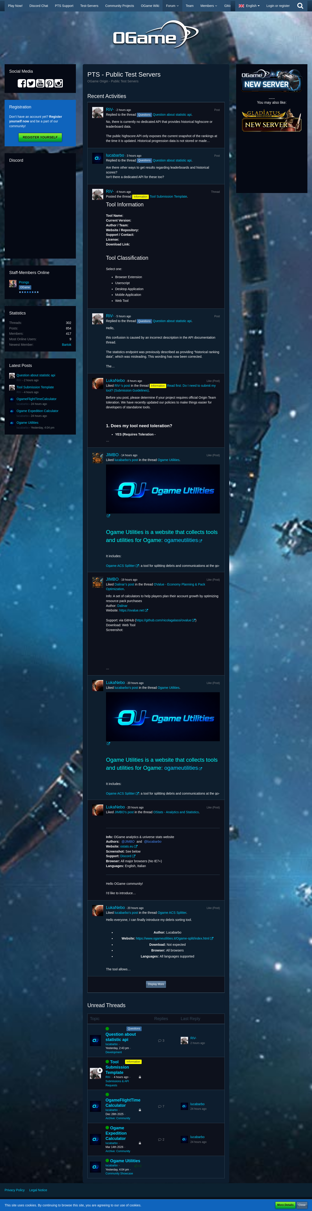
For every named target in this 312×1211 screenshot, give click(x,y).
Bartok (66, 344)
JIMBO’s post (124, 812)
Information (133, 1061)
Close (302, 1205)
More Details (285, 1205)
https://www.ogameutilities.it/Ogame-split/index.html (172, 938)
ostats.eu (126, 846)
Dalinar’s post (124, 584)
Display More (156, 984)
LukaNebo (115, 380)
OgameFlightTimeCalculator (37, 399)
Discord (125, 856)
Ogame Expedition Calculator (37, 411)
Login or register (278, 6)
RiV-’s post (122, 385)
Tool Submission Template (35, 387)
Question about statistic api (36, 375)
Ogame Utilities (27, 422)
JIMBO (112, 455)
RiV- (19, 380)
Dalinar (122, 606)
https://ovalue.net (131, 610)
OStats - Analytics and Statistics (176, 812)
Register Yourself (40, 137)
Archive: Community (118, 1118)
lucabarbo (23, 404)
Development (114, 1052)
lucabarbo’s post (126, 460)
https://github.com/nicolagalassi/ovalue (163, 620)
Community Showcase (119, 1173)
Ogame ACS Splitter (120, 566)
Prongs (24, 282)
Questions (134, 1028)
